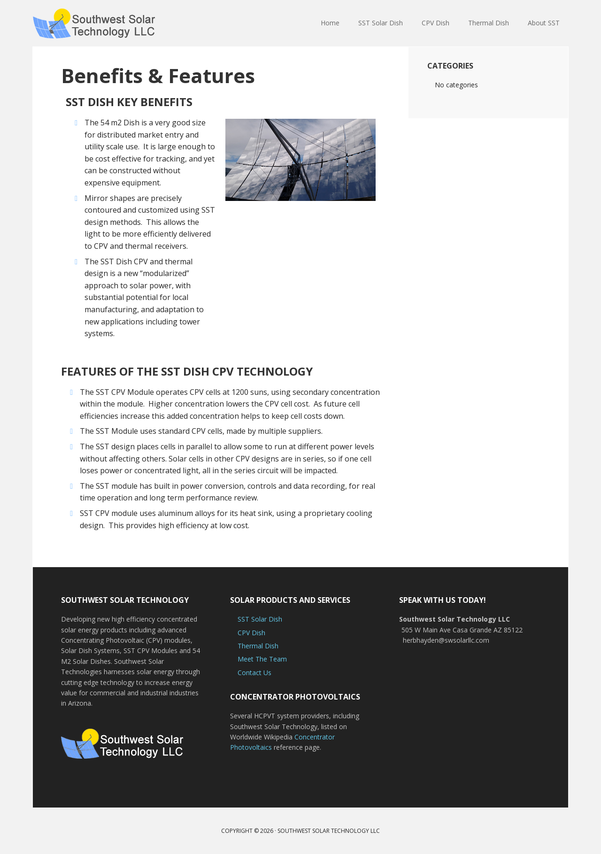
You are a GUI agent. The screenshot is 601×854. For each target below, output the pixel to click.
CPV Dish (251, 632)
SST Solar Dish (260, 619)
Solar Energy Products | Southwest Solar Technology (94, 23)
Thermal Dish (258, 645)
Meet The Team (262, 658)
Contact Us (254, 672)
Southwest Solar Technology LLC (328, 831)
